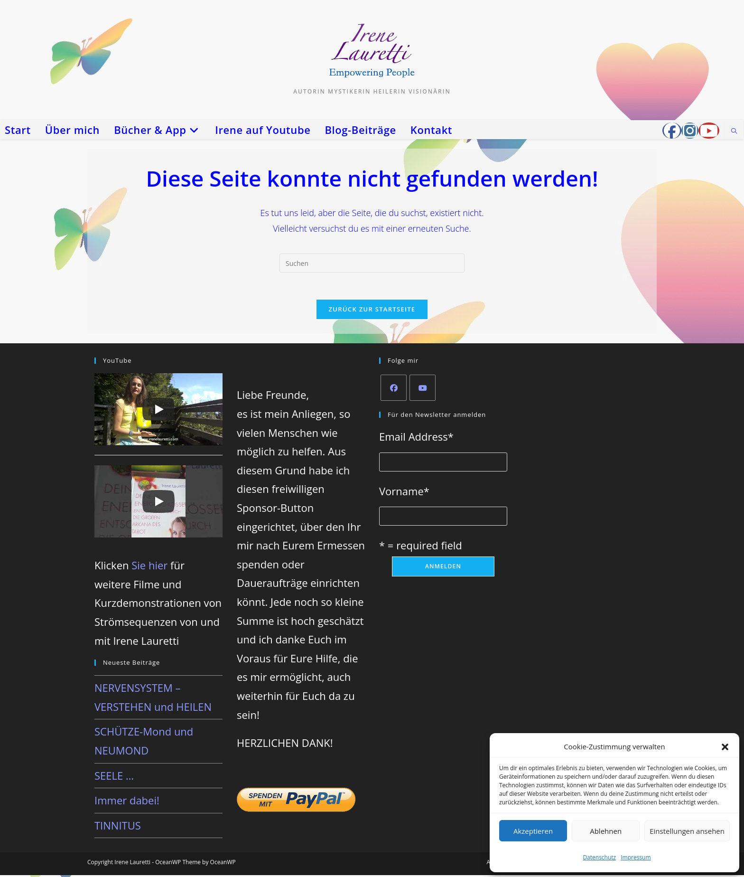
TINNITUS (117, 827)
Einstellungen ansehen (687, 831)
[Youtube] (422, 390)
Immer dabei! (126, 802)
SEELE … (114, 777)
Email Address (416, 438)
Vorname (404, 493)
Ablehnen (606, 831)
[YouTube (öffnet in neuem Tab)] (708, 131)
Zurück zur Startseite (372, 311)
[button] (725, 747)
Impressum (636, 857)
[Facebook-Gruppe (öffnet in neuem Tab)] (671, 131)
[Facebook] (394, 390)
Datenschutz (599, 857)
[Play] (158, 411)
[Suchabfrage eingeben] (372, 263)
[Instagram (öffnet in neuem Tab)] (689, 131)
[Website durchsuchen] (734, 131)
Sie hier (149, 567)
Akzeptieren (533, 831)
